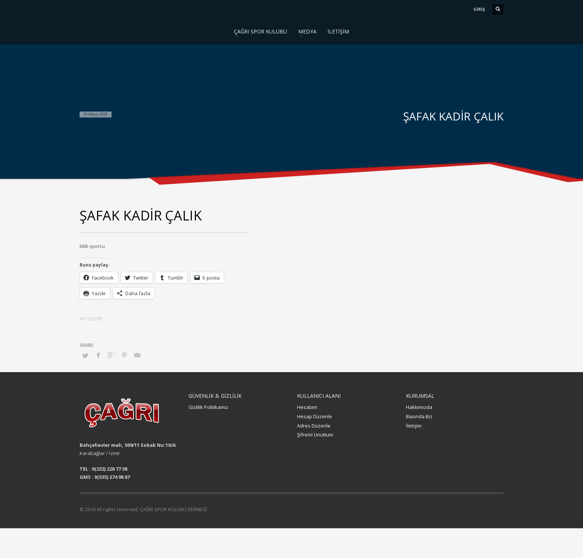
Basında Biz (419, 416)
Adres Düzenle (314, 425)
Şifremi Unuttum (315, 434)
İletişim (414, 425)
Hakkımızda (419, 407)
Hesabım (307, 407)
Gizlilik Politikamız (208, 407)
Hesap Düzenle (314, 416)
